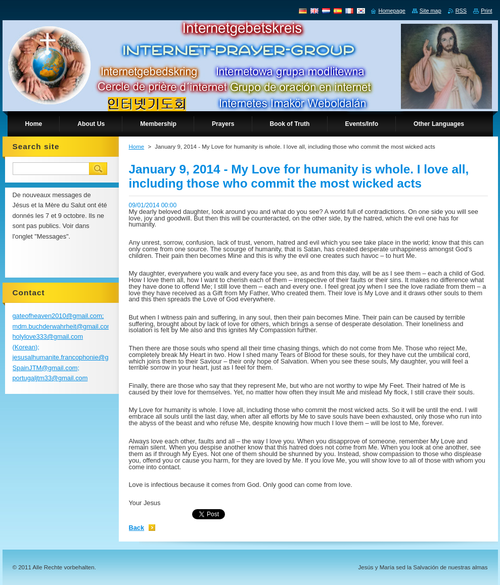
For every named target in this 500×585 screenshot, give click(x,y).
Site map (430, 11)
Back (137, 527)
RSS (461, 11)
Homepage (392, 11)
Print (486, 11)
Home (137, 147)
